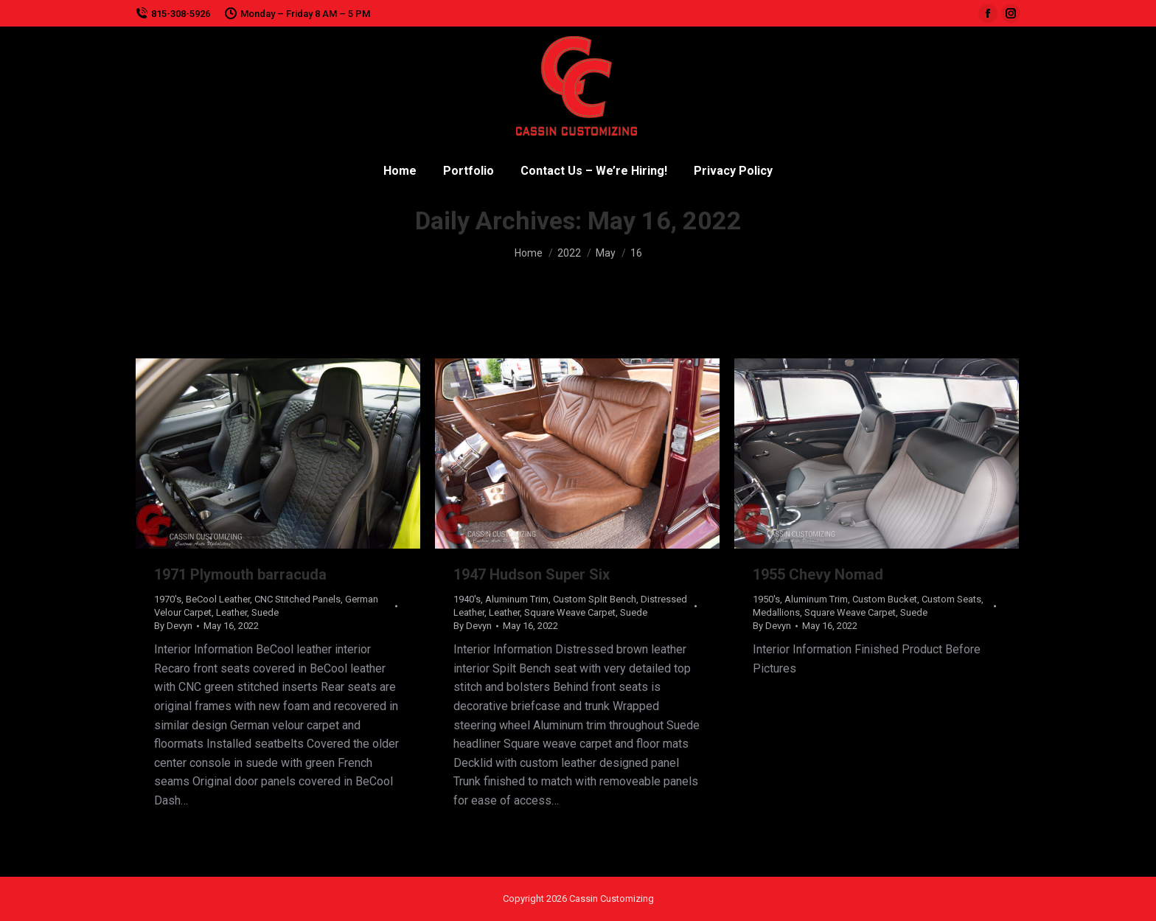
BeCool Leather (218, 599)
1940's (467, 599)
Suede (265, 612)
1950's (766, 599)
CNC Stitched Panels (297, 599)
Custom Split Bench (594, 599)
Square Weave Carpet (570, 612)
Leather (231, 612)
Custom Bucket (884, 599)
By (173, 625)
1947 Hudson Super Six (531, 574)
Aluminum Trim (517, 599)
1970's (167, 599)
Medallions (776, 612)
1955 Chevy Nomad (818, 574)
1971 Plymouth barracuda (240, 574)
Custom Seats (951, 599)
